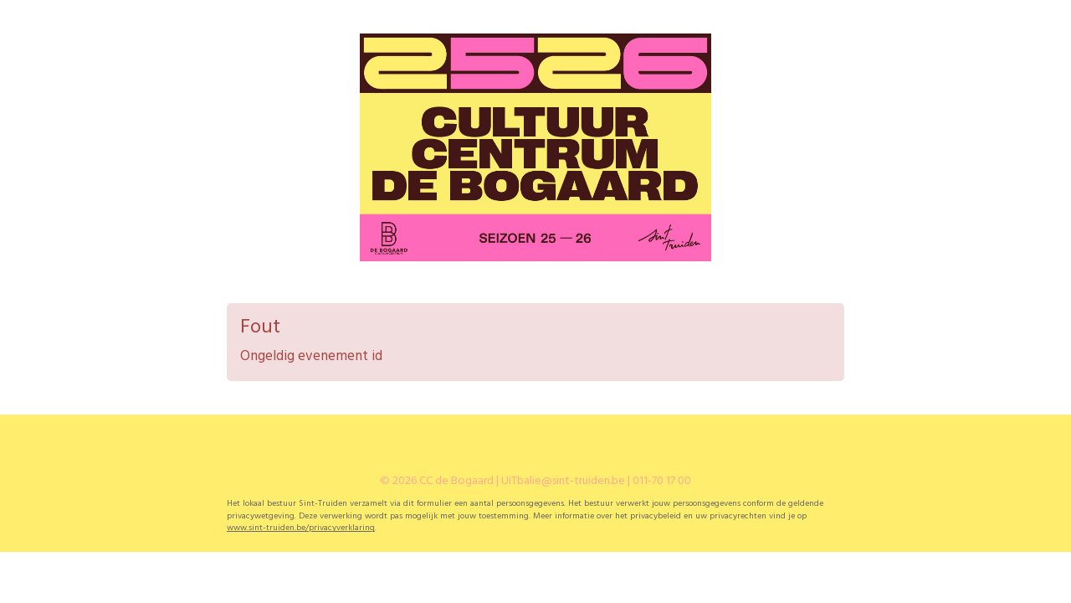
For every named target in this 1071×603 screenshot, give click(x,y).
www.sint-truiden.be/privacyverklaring (301, 528)
